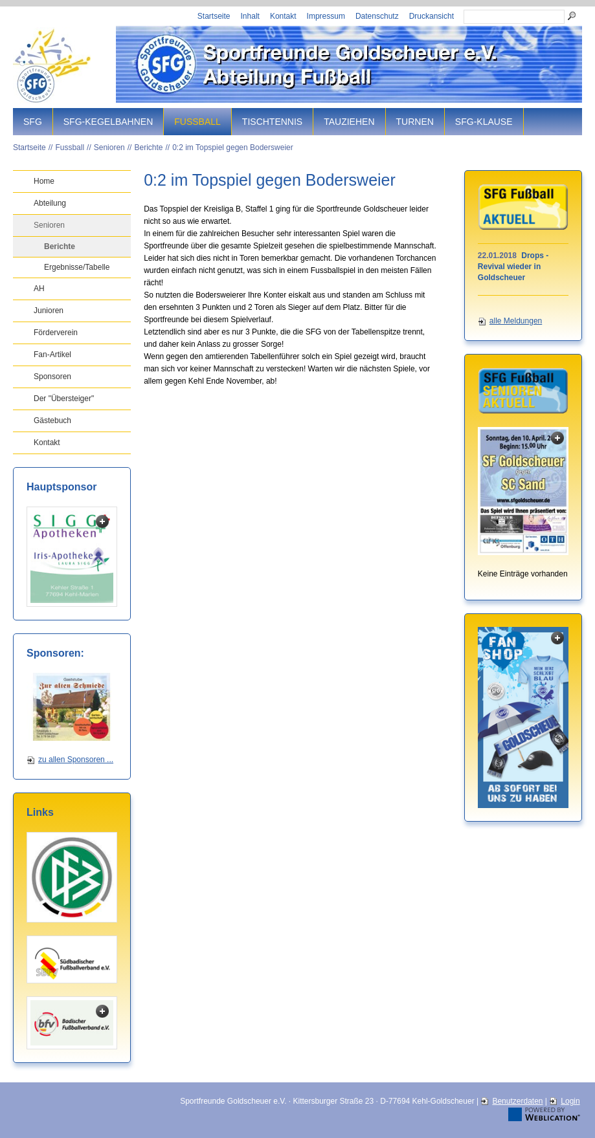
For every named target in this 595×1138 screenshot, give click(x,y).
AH (39, 288)
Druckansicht (431, 16)
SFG (32, 121)
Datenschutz (377, 16)
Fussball (197, 121)
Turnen (415, 121)
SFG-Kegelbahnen (108, 121)
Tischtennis (272, 121)
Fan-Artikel (52, 354)
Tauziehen (349, 121)
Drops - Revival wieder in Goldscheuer (513, 266)
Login (570, 1101)
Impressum (326, 16)
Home (44, 181)
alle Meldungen (515, 320)
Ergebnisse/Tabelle (76, 267)
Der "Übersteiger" (64, 398)
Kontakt (283, 16)
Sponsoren (52, 376)
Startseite (213, 16)
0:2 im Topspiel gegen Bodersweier (232, 147)
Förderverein (56, 332)
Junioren (48, 310)
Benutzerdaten (517, 1101)
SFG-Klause (484, 121)
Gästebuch (52, 420)
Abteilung (50, 203)
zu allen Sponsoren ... (75, 759)
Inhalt (250, 16)
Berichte (148, 147)
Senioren (109, 147)
